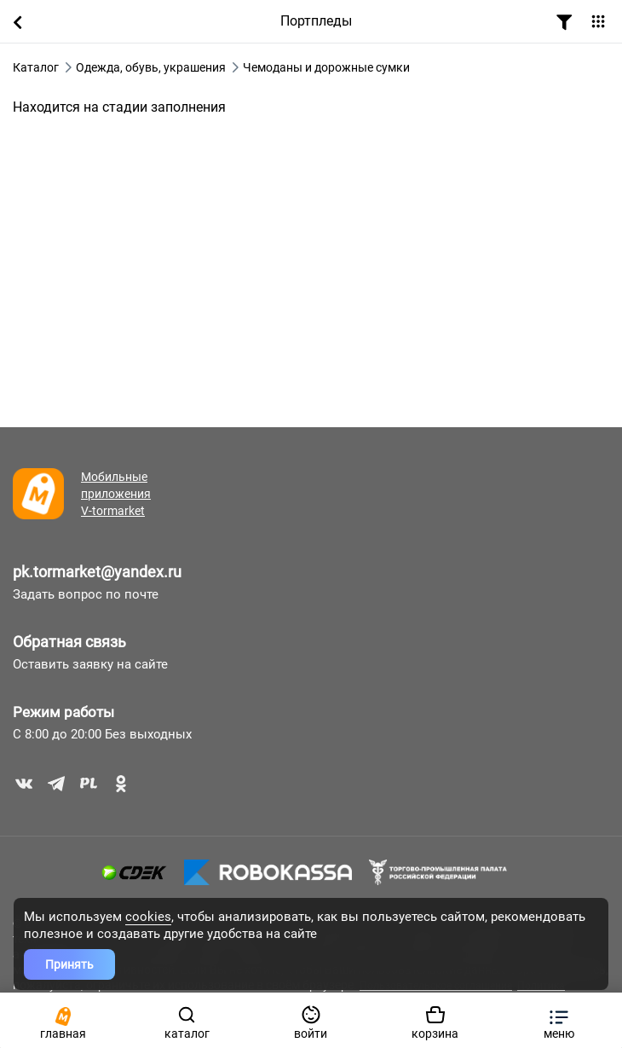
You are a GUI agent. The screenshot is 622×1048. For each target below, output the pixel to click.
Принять (69, 964)
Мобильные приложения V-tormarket (116, 494)
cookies (148, 916)
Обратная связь (69, 642)
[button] (559, 1020)
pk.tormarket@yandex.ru (97, 572)
